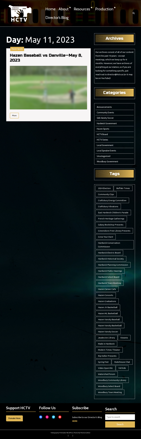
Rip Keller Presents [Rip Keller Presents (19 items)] (107, 356)
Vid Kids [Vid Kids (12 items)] (122, 368)
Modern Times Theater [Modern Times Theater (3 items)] (109, 350)
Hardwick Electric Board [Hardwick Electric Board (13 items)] (109, 253)
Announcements (104, 107)
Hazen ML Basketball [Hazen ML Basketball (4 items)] (108, 313)
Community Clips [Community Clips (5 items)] (106, 194)
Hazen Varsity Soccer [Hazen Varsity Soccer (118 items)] (108, 331)
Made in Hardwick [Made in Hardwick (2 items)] (106, 344)
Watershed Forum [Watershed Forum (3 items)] (106, 374)
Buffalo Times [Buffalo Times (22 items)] (123, 188)
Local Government (105, 145)
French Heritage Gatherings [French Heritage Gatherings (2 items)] (111, 218)
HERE (74, 421)
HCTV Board (102, 134)
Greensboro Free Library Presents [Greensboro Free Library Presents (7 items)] (114, 231)
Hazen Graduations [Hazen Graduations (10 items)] (107, 301)
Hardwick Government (107, 123)
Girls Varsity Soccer (105, 118)
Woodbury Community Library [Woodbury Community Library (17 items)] (112, 380)
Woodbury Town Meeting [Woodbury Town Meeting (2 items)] (110, 392)
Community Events (105, 112)
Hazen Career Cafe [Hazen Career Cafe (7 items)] (107, 289)
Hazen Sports (19, 74)
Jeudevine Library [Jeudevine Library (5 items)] (106, 337)
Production (104, 9)
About (64, 9)
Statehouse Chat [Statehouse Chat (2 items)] (122, 362)
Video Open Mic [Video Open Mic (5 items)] (105, 368)
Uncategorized (103, 156)
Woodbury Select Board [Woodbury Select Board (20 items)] (109, 386)
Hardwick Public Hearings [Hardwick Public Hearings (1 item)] (110, 271)
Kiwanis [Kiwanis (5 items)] (124, 337)
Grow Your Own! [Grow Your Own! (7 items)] (105, 237)
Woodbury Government (107, 161)
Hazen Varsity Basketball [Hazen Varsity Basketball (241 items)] (110, 325)
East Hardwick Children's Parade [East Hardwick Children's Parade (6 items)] (113, 212)
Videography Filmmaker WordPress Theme (64, 432)
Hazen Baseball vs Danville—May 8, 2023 (28, 77)
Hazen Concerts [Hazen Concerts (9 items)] (105, 295)
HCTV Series (102, 140)
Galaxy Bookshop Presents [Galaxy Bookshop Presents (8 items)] (110, 225)
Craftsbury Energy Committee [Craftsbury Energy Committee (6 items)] (112, 200)
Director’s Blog (57, 17)
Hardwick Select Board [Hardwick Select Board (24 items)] (108, 277)
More (19, 93)
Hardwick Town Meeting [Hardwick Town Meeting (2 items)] (109, 283)
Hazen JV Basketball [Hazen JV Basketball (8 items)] (107, 307)
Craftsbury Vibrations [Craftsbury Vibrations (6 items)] (108, 206)
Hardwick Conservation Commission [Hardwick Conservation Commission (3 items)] (109, 245)
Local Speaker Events (106, 150)
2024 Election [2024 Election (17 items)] (104, 188)
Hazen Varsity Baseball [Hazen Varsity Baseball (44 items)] (109, 319)
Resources (82, 9)
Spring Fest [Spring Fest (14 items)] (103, 362)
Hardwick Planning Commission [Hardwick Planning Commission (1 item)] (113, 265)
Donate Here (14, 418)
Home (50, 9)
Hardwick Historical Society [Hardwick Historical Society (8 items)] (111, 259)
